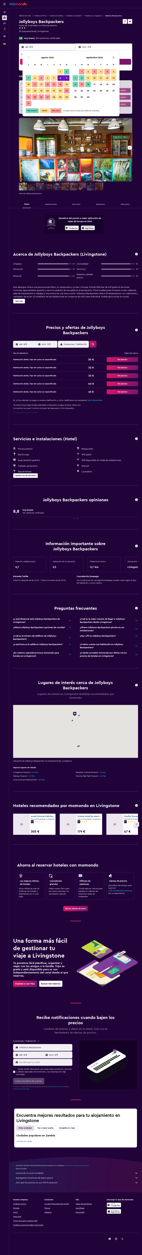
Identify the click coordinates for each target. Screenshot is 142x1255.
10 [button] (28, 84)
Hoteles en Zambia (56, 16)
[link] (75, 908)
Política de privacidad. (21, 1089)
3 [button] (28, 78)
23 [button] (66, 91)
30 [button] (66, 97)
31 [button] (29, 103)
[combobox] (45, 1047)
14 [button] (54, 84)
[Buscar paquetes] (4, 28)
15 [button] (60, 84)
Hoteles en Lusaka (24, 1141)
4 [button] (35, 78)
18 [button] (35, 91)
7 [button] (53, 78)
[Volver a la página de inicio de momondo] (18, 4)
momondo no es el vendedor (77, 1173)
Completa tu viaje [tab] (67, 1128)
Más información (95, 400)
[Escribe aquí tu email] (45, 1062)
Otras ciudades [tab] (25, 1128)
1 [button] (60, 72)
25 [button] (35, 97)
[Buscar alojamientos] (4, 17)
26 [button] (41, 97)
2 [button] (66, 72)
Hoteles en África (40, 16)
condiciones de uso (55, 1086)
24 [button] (28, 97)
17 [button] (28, 91)
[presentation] (88, 228)
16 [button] (67, 84)
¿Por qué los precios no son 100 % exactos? (77, 1182)
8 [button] (60, 78)
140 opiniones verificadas (48, 38)
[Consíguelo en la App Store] (114, 1211)
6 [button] (47, 78)
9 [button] (66, 78)
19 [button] (41, 91)
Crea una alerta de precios (119, 891)
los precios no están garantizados (77, 1165)
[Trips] (4, 36)
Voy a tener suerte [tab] (45, 1128)
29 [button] (60, 97)
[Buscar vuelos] (4, 12)
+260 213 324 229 (27, 34)
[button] (4, 4)
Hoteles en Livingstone (93, 16)
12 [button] (41, 84)
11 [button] (35, 84)
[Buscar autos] (4, 23)
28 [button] (54, 97)
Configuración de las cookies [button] (25, 412)
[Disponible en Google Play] (72, 228)
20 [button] (47, 91)
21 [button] (54, 91)
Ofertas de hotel (25, 16)
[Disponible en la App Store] (88, 228)
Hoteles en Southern (74, 16)
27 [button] (47, 97)
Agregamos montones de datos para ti (77, 1177)
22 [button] (60, 91)
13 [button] (48, 84)
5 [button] (41, 78)
